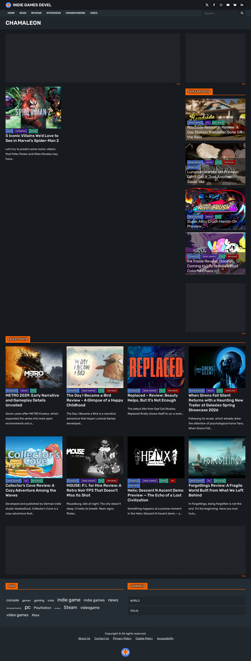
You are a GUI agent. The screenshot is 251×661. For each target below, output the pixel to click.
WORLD (135, 600)
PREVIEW (229, 162)
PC (207, 122)
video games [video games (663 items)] (17, 615)
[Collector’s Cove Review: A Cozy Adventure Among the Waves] (34, 457)
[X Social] (207, 4)
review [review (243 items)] (57, 608)
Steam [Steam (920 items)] (70, 607)
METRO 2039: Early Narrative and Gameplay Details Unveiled (32, 400)
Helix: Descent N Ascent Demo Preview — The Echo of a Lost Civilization (155, 495)
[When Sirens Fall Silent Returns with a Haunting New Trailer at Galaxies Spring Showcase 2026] (217, 367)
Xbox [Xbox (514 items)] (35, 615)
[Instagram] (221, 4)
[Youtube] (228, 4)
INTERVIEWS (54, 13)
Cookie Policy (144, 638)
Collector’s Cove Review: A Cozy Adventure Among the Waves (31, 490)
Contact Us (101, 638)
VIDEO (93, 13)
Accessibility (165, 638)
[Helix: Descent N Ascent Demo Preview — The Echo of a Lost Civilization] (156, 457)
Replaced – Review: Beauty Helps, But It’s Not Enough (153, 398)
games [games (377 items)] (26, 600)
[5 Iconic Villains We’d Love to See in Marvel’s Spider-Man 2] (33, 107)
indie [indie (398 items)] (51, 600)
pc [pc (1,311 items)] (28, 607)
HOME (11, 13)
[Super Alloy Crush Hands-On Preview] (215, 209)
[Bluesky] (234, 4)
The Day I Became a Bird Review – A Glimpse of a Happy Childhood (95, 400)
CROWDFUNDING (75, 13)
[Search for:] (242, 13)
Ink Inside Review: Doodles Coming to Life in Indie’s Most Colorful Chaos (212, 266)
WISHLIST (193, 167)
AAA (9, 131)
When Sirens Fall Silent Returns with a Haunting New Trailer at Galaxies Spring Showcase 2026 (216, 402)
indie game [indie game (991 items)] (69, 600)
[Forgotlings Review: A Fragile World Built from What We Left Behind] (217, 457)
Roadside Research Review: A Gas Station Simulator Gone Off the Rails (214, 132)
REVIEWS (36, 13)
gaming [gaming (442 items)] (39, 600)
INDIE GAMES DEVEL (32, 5)
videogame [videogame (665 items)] (90, 607)
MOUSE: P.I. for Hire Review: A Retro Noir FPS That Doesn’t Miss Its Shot (94, 490)
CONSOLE (21, 131)
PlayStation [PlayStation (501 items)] (42, 608)
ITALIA (134, 610)
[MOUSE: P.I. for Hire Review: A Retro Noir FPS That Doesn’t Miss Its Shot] (95, 457)
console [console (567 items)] (12, 600)
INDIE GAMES (195, 122)
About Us (84, 638)
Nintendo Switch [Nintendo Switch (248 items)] (13, 608)
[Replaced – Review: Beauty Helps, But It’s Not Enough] (156, 367)
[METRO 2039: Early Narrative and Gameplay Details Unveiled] (34, 367)
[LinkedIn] (241, 4)
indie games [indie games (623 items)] (94, 600)
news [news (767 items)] (113, 600)
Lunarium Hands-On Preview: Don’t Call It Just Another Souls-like (213, 177)
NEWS (23, 13)
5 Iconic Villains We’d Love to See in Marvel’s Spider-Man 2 (32, 138)
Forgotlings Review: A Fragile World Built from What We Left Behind (216, 490)
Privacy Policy (122, 638)
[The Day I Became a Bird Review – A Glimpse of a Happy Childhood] (95, 367)
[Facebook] (214, 4)
